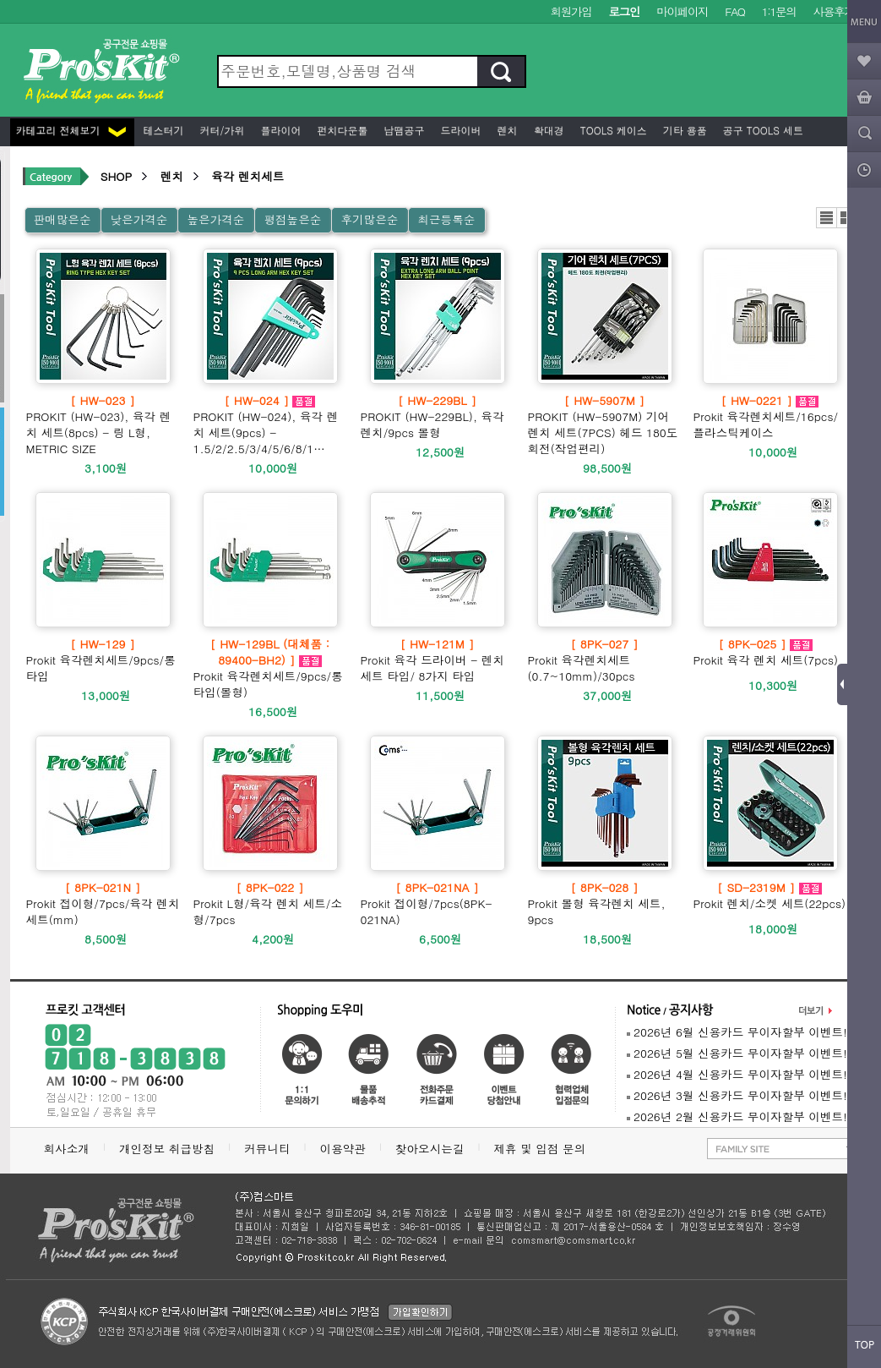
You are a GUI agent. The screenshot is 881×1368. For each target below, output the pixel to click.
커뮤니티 (267, 1149)
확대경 (547, 130)
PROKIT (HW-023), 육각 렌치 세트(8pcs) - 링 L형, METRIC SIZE (103, 424)
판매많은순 (62, 219)
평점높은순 (292, 219)
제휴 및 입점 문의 (543, 1149)
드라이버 (459, 130)
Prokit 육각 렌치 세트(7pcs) (766, 652)
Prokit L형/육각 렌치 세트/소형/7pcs (270, 903)
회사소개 (67, 1149)
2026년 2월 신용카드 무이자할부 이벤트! (737, 1116)
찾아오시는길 (430, 1149)
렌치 (506, 130)
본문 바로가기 (0, 0)
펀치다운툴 (341, 130)
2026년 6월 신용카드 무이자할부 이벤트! (737, 1032)
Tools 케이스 (612, 130)
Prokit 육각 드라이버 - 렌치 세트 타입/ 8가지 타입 (437, 660)
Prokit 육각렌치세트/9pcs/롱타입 (103, 660)
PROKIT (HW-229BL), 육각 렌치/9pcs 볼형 (437, 416)
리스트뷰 (826, 217)
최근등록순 (446, 219)
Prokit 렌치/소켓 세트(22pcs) (769, 895)
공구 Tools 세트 (761, 130)
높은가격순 (215, 219)
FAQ (734, 11)
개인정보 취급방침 (167, 1149)
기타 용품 (683, 130)
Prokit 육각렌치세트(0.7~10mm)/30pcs (605, 660)
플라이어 (280, 130)
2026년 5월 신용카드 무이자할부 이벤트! (737, 1053)
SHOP (116, 176)
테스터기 (162, 130)
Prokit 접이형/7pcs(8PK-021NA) (437, 903)
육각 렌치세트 (247, 176)
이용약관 (343, 1149)
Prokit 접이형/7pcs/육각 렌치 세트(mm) (103, 903)
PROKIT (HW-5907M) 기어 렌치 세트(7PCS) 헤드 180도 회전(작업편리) (605, 424)
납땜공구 (403, 130)
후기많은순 (369, 219)
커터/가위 (221, 130)
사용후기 (834, 11)
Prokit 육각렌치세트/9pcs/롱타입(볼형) (270, 668)
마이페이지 (682, 11)
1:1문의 (779, 11)
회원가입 (571, 11)
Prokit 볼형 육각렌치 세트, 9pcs (605, 903)
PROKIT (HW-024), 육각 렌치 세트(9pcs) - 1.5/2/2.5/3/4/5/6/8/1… (270, 424)
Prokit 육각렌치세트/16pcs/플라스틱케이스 (770, 416)
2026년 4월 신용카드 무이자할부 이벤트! (737, 1074)
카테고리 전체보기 (71, 130)
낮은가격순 (138, 219)
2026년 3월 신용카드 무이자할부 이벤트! (737, 1095)
